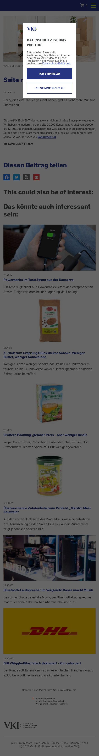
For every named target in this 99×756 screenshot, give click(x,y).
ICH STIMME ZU (49, 73)
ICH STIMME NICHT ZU (49, 88)
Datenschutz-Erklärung (56, 63)
